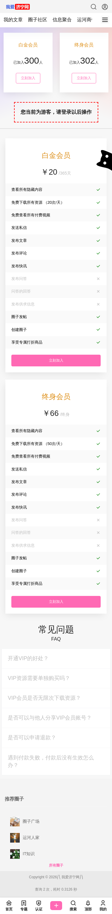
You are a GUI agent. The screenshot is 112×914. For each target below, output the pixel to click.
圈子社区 (37, 19)
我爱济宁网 (70, 877)
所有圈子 (56, 865)
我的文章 (13, 19)
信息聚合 (62, 19)
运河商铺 (86, 19)
